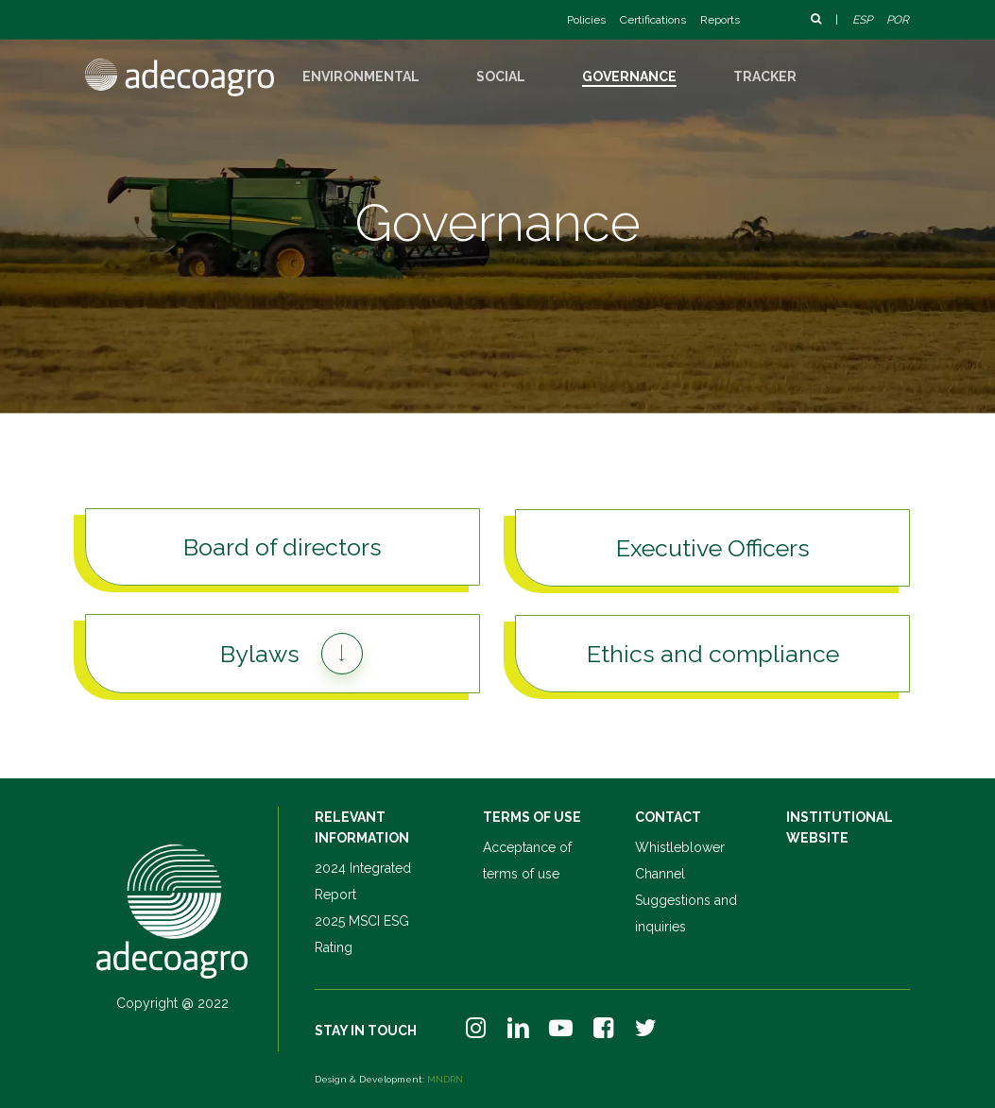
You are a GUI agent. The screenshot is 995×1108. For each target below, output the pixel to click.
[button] (282, 547)
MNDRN (445, 1079)
